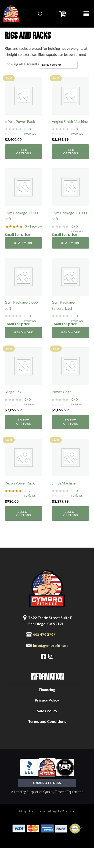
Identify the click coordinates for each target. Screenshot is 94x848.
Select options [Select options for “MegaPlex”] (23, 421)
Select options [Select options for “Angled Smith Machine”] (70, 151)
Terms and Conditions (47, 721)
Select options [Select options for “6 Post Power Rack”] (23, 151)
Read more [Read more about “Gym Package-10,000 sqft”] (70, 243)
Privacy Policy (47, 700)
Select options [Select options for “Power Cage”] (70, 421)
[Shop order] (58, 64)
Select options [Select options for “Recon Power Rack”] (23, 513)
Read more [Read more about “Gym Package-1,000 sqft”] (23, 243)
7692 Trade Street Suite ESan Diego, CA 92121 (50, 620)
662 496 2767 (44, 634)
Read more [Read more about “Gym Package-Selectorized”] (70, 332)
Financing (47, 689)
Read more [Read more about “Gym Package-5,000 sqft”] (23, 332)
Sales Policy (47, 711)
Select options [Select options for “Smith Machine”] (70, 513)
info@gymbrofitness (51, 645)
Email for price (17, 234)
